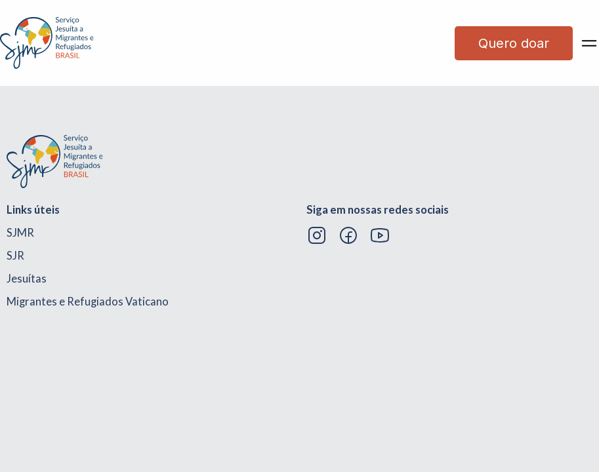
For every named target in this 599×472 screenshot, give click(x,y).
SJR (15, 255)
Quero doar (513, 43)
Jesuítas (27, 278)
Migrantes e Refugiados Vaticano (88, 301)
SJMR (20, 232)
